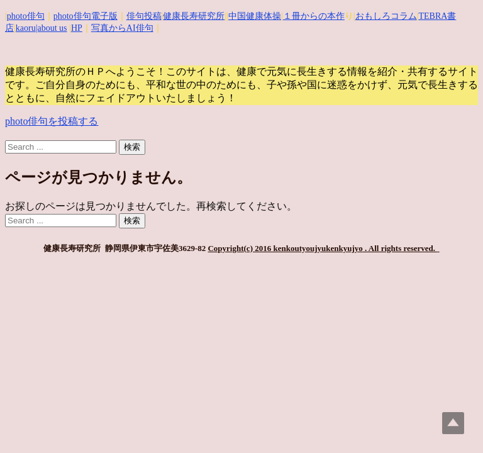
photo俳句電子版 (85, 16)
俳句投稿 (144, 16)
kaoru (26, 28)
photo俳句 (26, 16)
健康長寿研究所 (194, 16)
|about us (51, 28)
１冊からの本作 (314, 16)
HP (76, 28)
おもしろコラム (386, 16)
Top (453, 423)
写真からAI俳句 (122, 28)
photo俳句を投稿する (51, 121)
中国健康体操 (254, 16)
